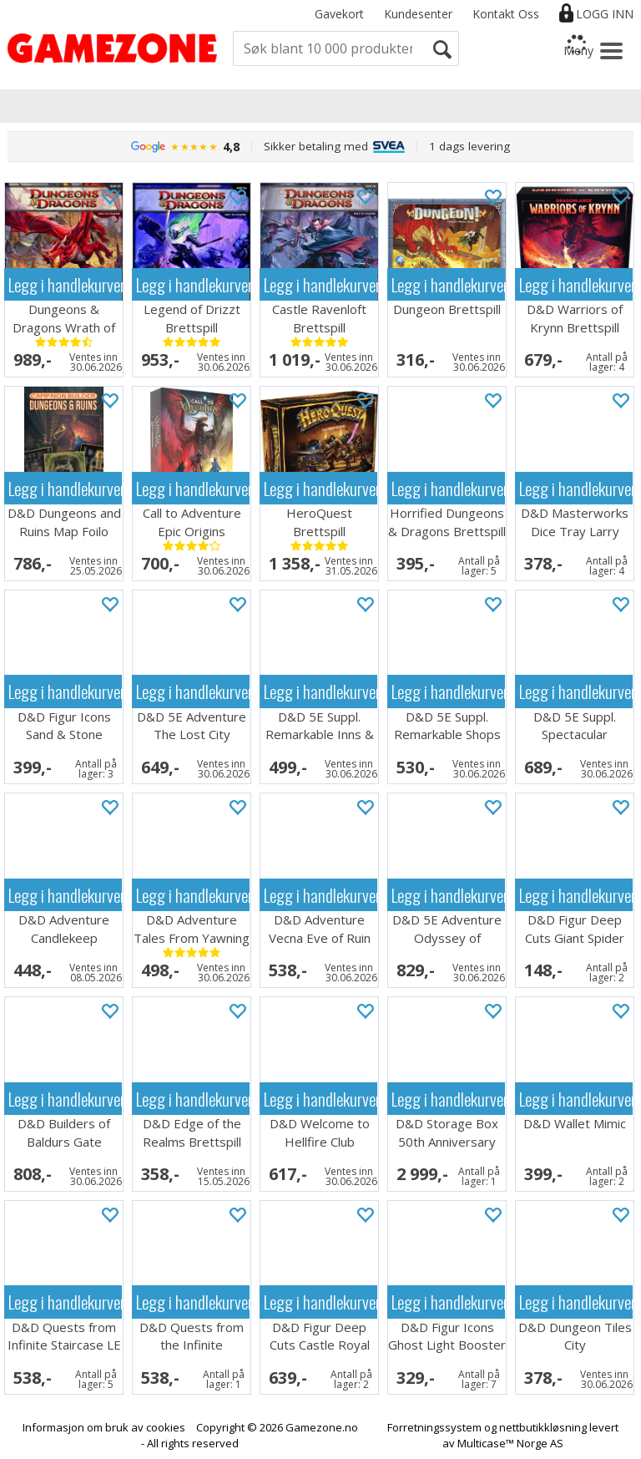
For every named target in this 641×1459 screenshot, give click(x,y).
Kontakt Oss (505, 14)
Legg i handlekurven (65, 284)
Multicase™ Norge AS (510, 1443)
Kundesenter (418, 14)
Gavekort (339, 14)
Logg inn (604, 14)
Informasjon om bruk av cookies (104, 1427)
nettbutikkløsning (543, 1427)
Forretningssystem (434, 1427)
